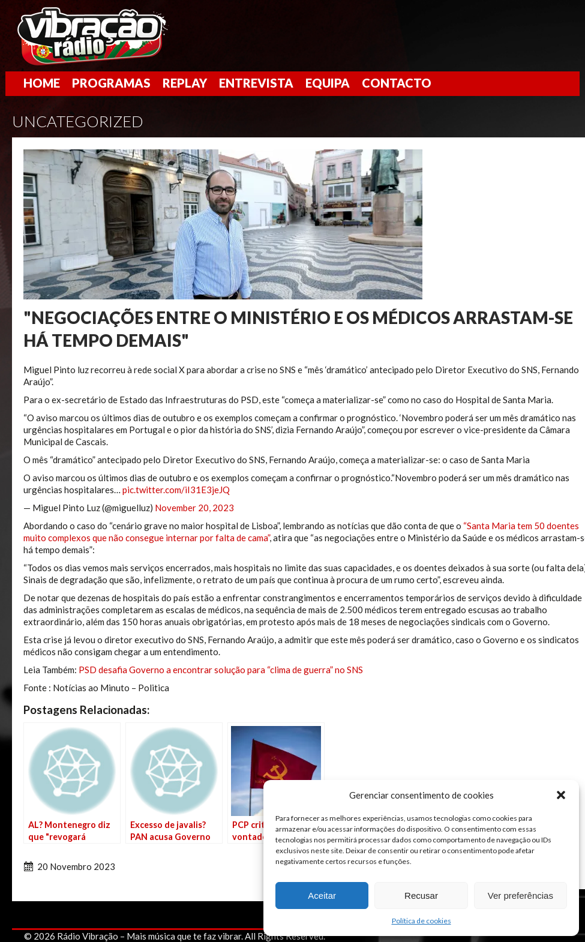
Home (41, 83)
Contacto (396, 83)
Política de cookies (421, 920)
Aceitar (322, 895)
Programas (111, 83)
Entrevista (256, 83)
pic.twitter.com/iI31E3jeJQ (176, 489)
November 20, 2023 (194, 507)
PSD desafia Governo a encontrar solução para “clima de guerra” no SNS (221, 669)
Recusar (421, 895)
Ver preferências (520, 895)
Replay (185, 83)
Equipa (327, 83)
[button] (561, 795)
